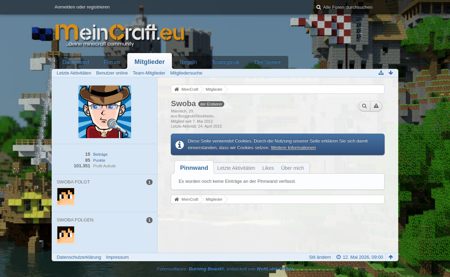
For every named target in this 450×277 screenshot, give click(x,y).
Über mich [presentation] (292, 168)
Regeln (188, 62)
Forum (112, 62)
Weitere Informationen (293, 147)
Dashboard (75, 62)
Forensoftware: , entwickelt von (225, 268)
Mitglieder (150, 61)
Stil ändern (320, 257)
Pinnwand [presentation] (194, 168)
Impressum (117, 257)
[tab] (194, 168)
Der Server (268, 62)
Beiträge (100, 154)
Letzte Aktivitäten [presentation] (236, 168)
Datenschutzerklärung (79, 257)
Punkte (99, 160)
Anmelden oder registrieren (82, 6)
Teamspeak (226, 62)
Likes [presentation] (268, 168)
